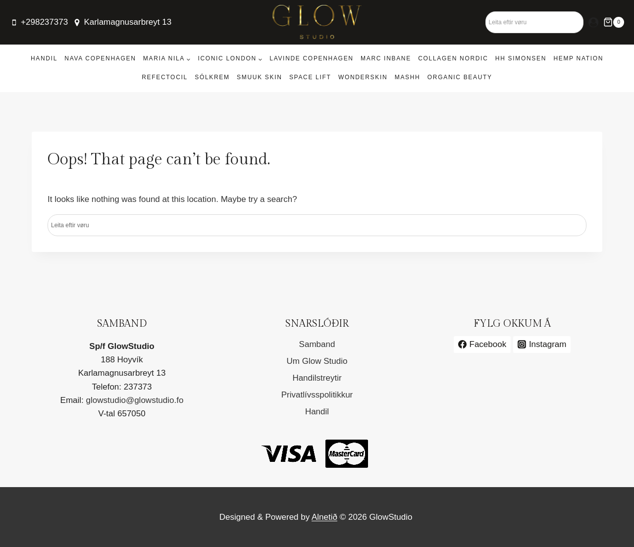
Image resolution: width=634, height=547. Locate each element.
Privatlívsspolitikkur (317, 394)
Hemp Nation (578, 58)
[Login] (593, 22)
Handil (44, 58)
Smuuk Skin (259, 77)
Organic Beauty (459, 77)
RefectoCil (165, 77)
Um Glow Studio (317, 361)
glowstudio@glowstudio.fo (135, 400)
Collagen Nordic (453, 58)
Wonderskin (362, 77)
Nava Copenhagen (100, 58)
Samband (317, 344)
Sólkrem (212, 77)
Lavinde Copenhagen (311, 58)
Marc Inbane (386, 58)
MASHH (408, 77)
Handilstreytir (316, 378)
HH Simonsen (520, 58)
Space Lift (310, 77)
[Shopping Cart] (613, 22)
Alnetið (324, 517)
